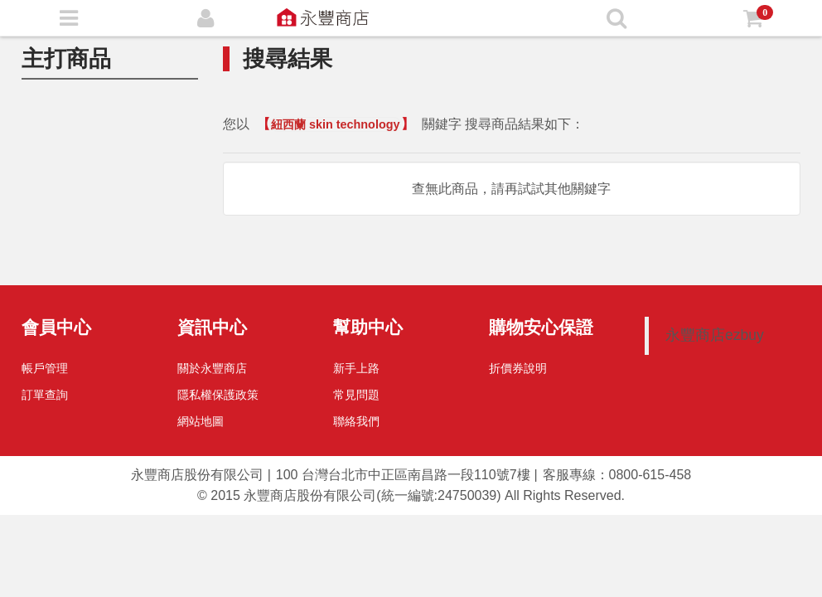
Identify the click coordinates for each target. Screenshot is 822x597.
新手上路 (356, 368)
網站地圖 (200, 421)
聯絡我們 (356, 421)
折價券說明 (518, 368)
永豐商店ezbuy (714, 335)
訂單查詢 (45, 394)
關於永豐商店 (212, 368)
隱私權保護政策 (218, 394)
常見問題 (356, 394)
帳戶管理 (45, 368)
